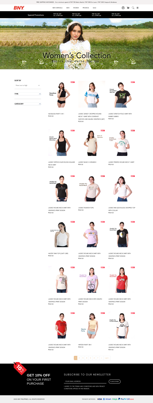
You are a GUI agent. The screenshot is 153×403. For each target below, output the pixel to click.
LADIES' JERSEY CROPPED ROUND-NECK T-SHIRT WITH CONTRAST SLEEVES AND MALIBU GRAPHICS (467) (91, 116)
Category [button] (19, 104)
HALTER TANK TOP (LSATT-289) (58, 253)
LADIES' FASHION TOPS (86, 208)
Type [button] (16, 94)
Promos (86, 8)
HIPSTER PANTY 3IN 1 (85, 345)
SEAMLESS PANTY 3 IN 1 (56, 114)
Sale (94, 8)
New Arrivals (57, 8)
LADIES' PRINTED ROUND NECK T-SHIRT (121, 162)
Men (67, 8)
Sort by (17, 80)
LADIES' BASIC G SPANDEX (87, 162)
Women (76, 8)
